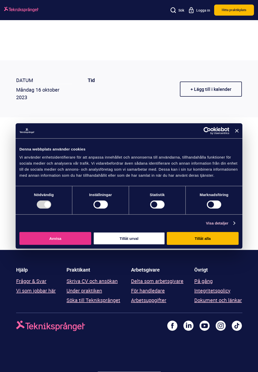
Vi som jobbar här (36, 290)
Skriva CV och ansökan (92, 281)
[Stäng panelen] (237, 131)
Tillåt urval (129, 238)
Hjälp (22, 269)
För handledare (148, 290)
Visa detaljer (217, 223)
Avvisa (55, 238)
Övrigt (201, 269)
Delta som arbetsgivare (157, 281)
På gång (203, 281)
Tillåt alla (203, 238)
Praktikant (78, 269)
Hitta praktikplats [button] (234, 10)
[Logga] (21, 10)
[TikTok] (237, 326)
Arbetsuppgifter (148, 300)
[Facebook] (172, 326)
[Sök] (177, 10)
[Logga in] (199, 10)
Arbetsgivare (145, 269)
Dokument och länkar (218, 300)
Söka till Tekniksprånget (93, 300)
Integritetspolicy (212, 290)
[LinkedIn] (188, 326)
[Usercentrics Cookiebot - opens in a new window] (207, 131)
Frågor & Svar (31, 281)
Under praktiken (84, 290)
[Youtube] (205, 326)
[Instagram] (221, 326)
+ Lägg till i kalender (210, 89)
